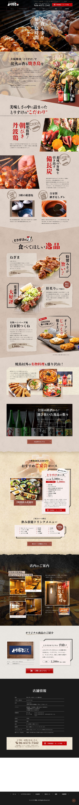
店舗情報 (67, 8)
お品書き (34, 8)
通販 (56, 8)
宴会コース (45, 8)
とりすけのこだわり (23, 8)
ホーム (12, 8)
